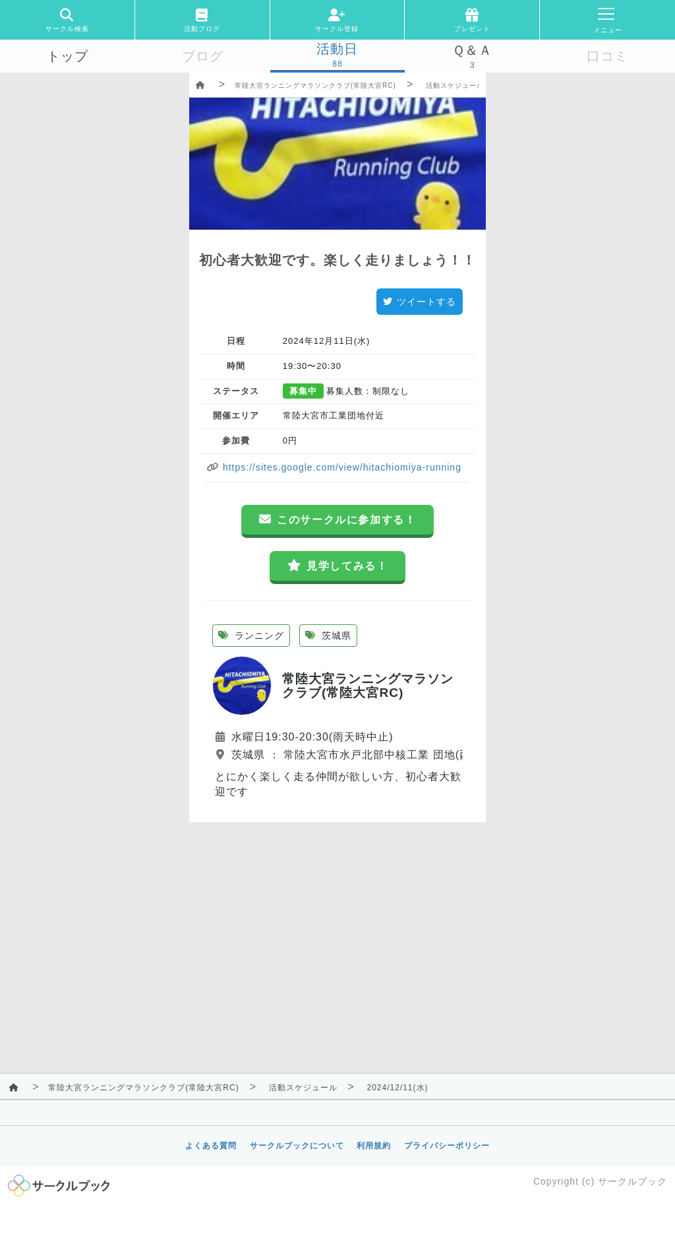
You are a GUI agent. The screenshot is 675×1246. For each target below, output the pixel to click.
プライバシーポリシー (447, 1145)
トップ (67, 56)
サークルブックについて (297, 1145)
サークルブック (632, 1181)
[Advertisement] (337, 914)
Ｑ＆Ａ (472, 50)
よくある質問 (211, 1145)
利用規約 (374, 1145)
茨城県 (328, 635)
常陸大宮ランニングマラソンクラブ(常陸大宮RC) (315, 85)
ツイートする (419, 301)
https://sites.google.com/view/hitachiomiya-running (340, 467)
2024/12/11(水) (397, 1087)
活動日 (337, 49)
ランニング (251, 635)
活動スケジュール (455, 85)
